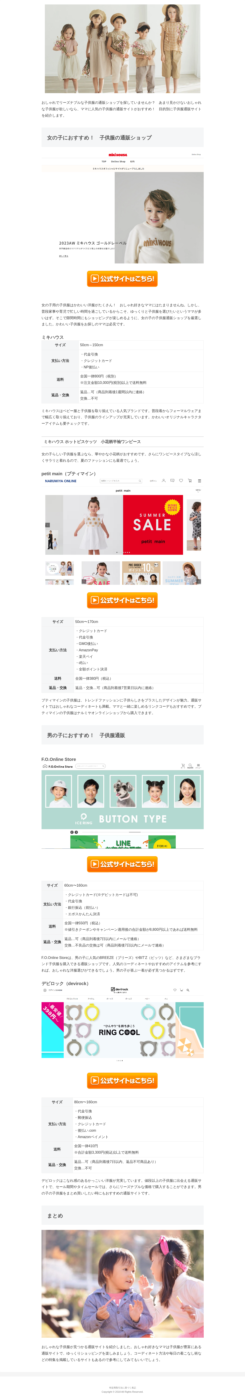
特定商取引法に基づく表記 (122, 1387)
